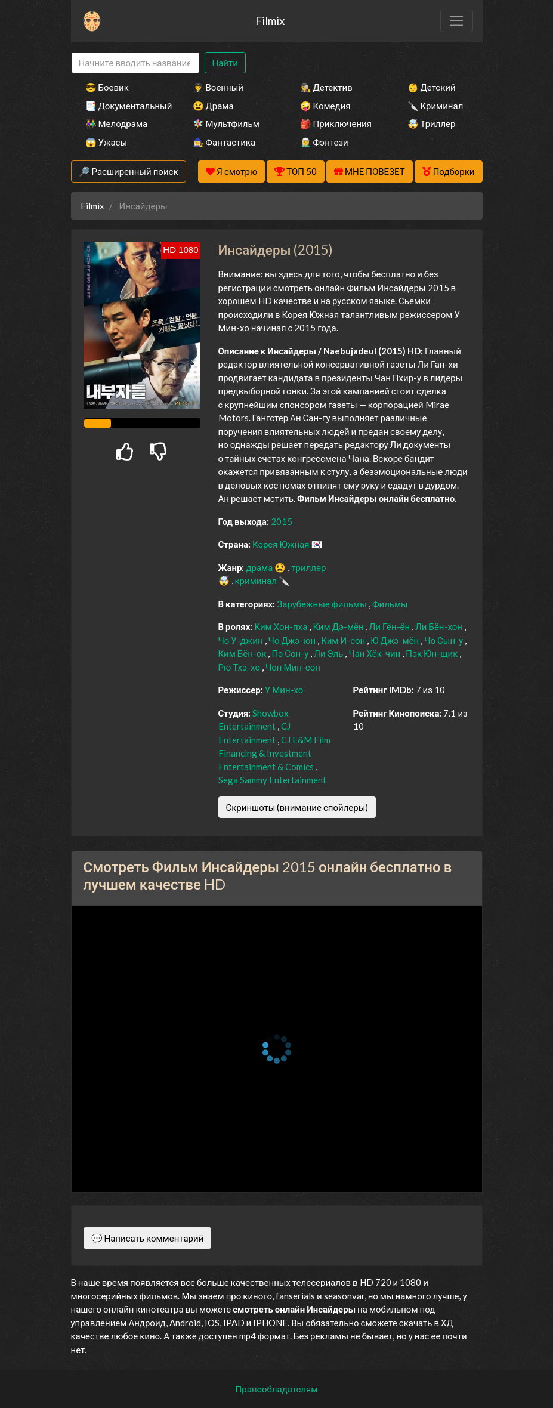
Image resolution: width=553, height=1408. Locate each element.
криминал (257, 580)
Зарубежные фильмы (323, 603)
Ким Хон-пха (281, 626)
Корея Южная (281, 544)
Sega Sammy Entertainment (272, 779)
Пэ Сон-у (290, 653)
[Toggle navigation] (456, 21)
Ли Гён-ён (390, 626)
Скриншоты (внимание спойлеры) (297, 807)
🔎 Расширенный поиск (128, 171)
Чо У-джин (241, 640)
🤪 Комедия (325, 105)
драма (260, 567)
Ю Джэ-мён (395, 640)
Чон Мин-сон (292, 667)
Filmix (270, 20)
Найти (225, 62)
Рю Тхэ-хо (240, 667)
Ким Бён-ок (243, 653)
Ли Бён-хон (439, 626)
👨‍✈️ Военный (218, 87)
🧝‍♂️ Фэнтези (324, 142)
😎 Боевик (107, 87)
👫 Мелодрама (116, 123)
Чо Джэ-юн (293, 640)
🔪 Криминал (435, 105)
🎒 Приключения (336, 123)
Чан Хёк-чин (375, 653)
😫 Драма (213, 105)
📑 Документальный (122, 105)
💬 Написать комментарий (147, 1238)
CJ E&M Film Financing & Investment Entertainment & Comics (274, 753)
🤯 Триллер (431, 123)
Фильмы (390, 603)
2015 (281, 521)
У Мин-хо (284, 689)
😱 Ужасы (106, 142)
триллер (308, 567)
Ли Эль (329, 653)
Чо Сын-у (444, 640)
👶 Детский (431, 87)
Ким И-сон (344, 640)
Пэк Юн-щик (432, 653)
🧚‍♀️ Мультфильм (226, 123)
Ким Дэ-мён (339, 626)
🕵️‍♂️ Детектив (326, 87)
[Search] (135, 63)
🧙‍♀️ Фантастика (224, 142)
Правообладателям (277, 1389)
